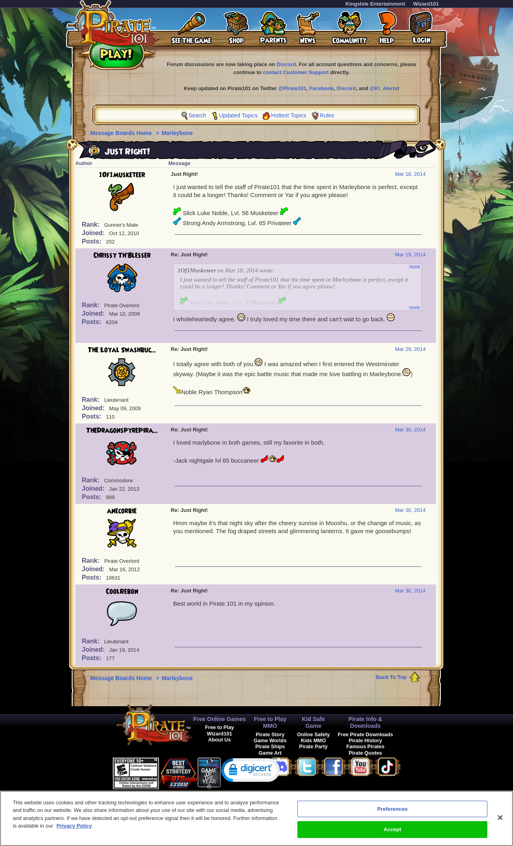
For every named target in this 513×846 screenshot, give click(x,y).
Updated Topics (238, 115)
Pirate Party (313, 746)
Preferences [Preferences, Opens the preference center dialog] (392, 813)
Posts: (92, 241)
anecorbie (122, 511)
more (414, 267)
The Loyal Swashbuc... (122, 350)
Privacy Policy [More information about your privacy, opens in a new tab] (74, 830)
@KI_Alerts (384, 88)
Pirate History (365, 740)
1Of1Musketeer (122, 175)
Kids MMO (313, 740)
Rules (327, 115)
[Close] (500, 821)
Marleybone (177, 133)
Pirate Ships (270, 746)
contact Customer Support (296, 72)
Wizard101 (426, 4)
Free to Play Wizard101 (219, 730)
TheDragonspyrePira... (122, 430)
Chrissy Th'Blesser (122, 255)
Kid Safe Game (313, 722)
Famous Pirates (365, 746)
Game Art (270, 753)
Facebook (321, 88)
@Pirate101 (292, 88)
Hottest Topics (289, 115)
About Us (219, 740)
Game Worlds (270, 740)
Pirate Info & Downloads (365, 722)
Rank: (91, 224)
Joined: (94, 233)
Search (197, 115)
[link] (251, 771)
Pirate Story (270, 734)
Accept (392, 833)
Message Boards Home (121, 133)
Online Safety (313, 734)
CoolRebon (122, 591)
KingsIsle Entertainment (375, 4)
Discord (286, 64)
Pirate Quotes (365, 753)
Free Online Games (219, 719)
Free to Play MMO (270, 722)
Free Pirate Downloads (365, 734)
